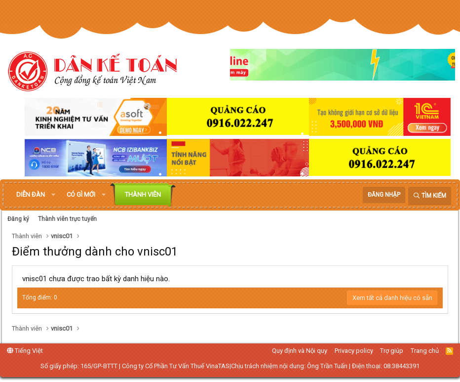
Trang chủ (425, 350)
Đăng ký (18, 218)
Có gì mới (81, 194)
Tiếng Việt (25, 350)
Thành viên (143, 194)
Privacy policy (354, 350)
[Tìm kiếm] (429, 196)
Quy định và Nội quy (299, 350)
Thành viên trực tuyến (67, 218)
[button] (53, 194)
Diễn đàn (30, 194)
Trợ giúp (391, 350)
